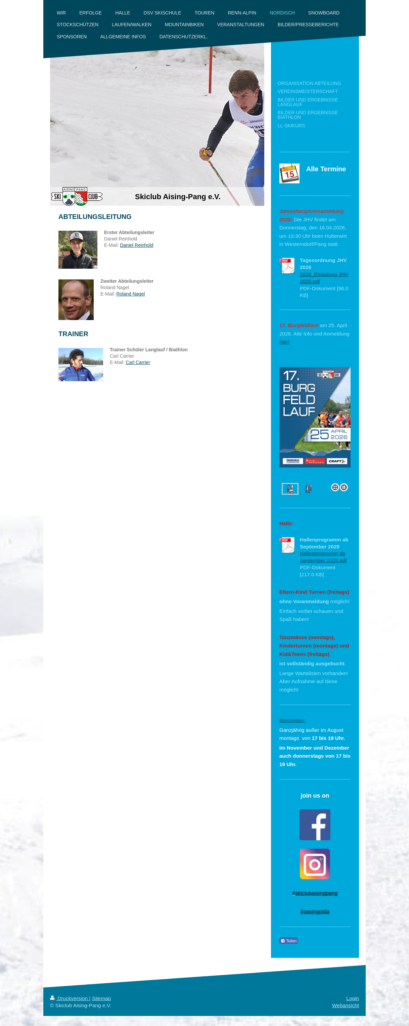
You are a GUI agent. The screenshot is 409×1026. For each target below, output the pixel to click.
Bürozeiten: (292, 720)
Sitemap (101, 998)
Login (352, 998)
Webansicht (345, 1005)
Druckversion (69, 998)
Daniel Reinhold (136, 245)
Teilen (289, 941)
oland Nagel (132, 294)
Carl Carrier (138, 362)
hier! (284, 342)
